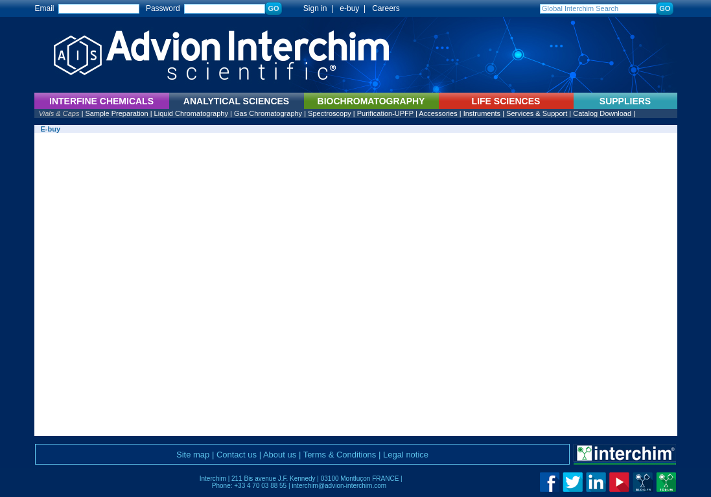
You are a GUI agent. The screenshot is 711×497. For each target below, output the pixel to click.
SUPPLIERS (625, 101)
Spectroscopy (329, 113)
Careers (386, 8)
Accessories (438, 113)
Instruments (481, 113)
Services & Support (536, 113)
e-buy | (354, 8)
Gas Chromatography (268, 113)
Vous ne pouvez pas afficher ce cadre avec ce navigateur (356, 284)
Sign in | (312, 8)
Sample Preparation (116, 113)
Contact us (236, 454)
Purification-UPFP (385, 113)
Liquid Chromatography (191, 113)
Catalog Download (602, 113)
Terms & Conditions (340, 454)
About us (279, 454)
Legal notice (405, 454)
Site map (192, 454)
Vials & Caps (59, 113)
